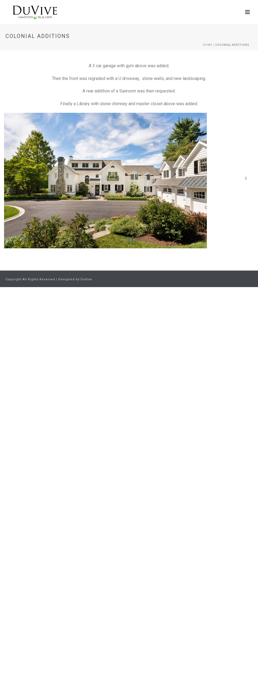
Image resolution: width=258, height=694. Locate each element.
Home (207, 44)
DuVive (86, 279)
